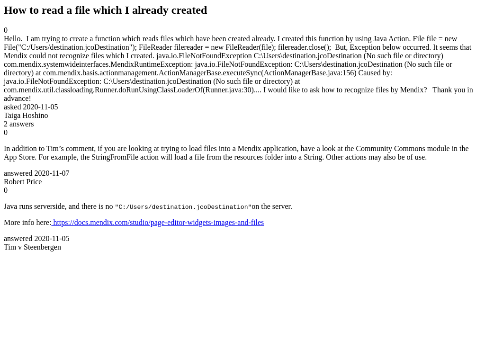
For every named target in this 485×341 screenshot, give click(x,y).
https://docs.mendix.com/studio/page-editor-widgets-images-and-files (157, 222)
